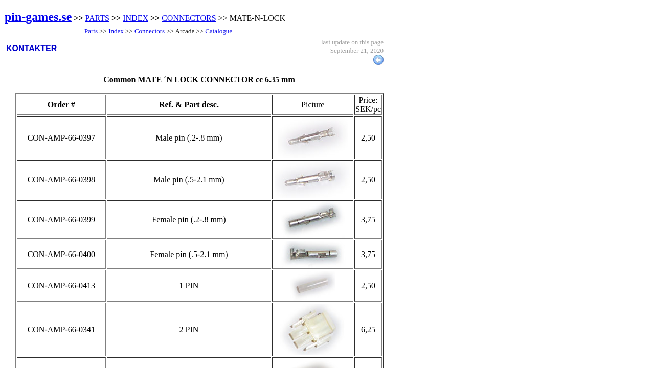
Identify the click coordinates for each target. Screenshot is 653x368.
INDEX (135, 18)
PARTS (97, 18)
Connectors (149, 31)
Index (116, 31)
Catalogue (218, 31)
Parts (91, 31)
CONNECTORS (189, 18)
